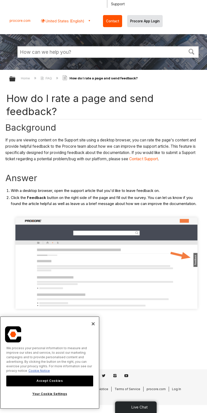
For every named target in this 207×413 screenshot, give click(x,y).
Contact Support (143, 159)
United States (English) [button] (64, 21)
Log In (176, 389)
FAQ (47, 78)
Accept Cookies (50, 381)
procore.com (20, 21)
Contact (112, 21)
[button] (192, 51)
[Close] (93, 323)
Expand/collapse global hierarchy (15, 79)
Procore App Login (145, 21)
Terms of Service (127, 389)
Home (26, 78)
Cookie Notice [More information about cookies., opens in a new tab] (39, 371)
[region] (49, 362)
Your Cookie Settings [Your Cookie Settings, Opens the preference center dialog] (49, 394)
